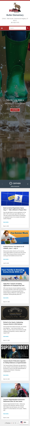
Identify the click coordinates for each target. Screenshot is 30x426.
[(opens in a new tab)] (15, 199)
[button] (2, 28)
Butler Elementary (15, 15)
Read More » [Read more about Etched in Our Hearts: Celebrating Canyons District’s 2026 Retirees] (6, 336)
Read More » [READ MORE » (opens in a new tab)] (6, 222)
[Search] (27, 28)
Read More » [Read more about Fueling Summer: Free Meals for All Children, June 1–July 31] (6, 259)
